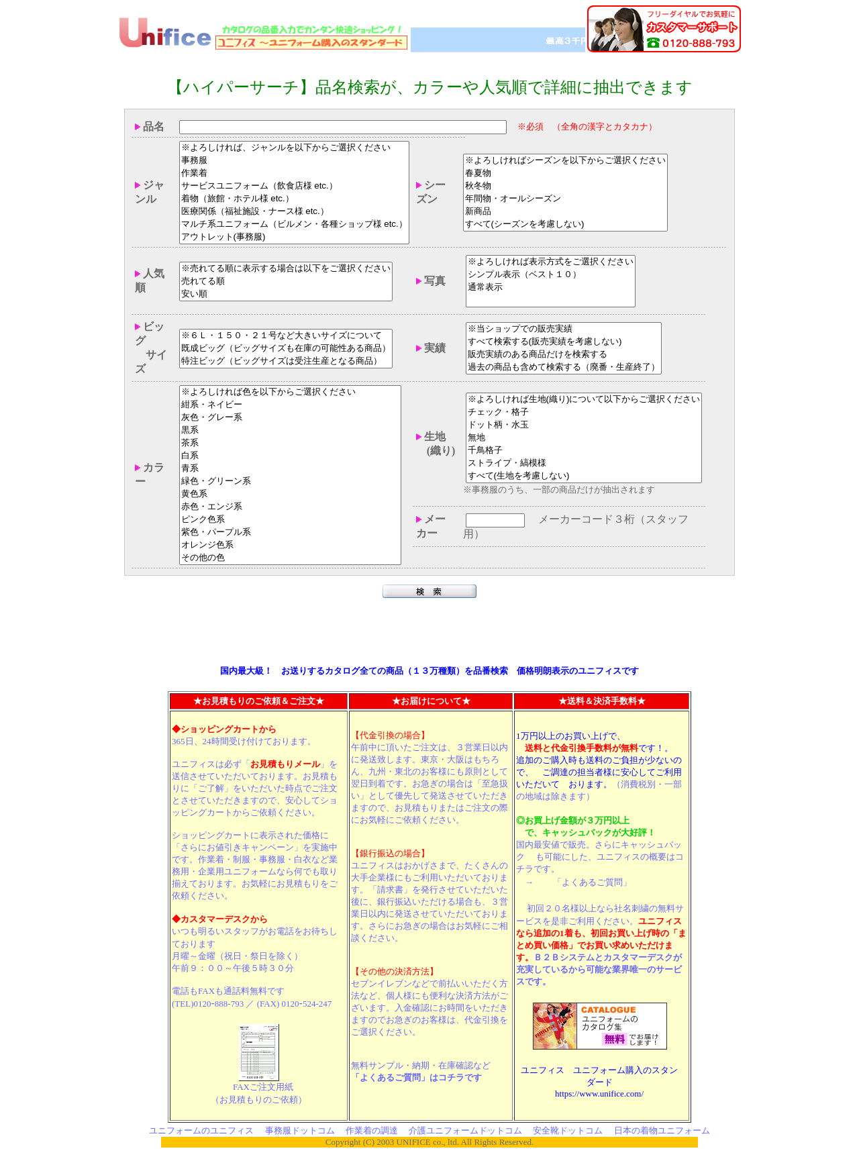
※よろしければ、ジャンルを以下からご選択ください (294, 149)
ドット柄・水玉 (584, 425)
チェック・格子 (584, 413)
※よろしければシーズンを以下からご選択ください (565, 162)
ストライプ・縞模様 (584, 464)
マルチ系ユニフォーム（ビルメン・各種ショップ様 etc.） (294, 225)
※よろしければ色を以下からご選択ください (290, 393)
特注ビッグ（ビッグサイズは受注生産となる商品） (286, 362)
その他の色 (290, 559)
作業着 (294, 174)
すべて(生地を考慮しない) (584, 476)
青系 (290, 470)
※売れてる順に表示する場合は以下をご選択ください (286, 270)
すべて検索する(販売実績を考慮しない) (563, 343)
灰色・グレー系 (290, 419)
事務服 (294, 162)
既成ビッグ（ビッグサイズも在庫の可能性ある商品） (286, 350)
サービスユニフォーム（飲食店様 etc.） (294, 187)
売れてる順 (286, 282)
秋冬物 (565, 187)
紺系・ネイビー (290, 406)
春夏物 (565, 174)
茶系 (290, 444)
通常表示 (550, 289)
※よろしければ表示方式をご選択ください (550, 263)
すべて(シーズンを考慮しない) (565, 225)
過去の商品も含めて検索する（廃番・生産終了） (563, 368)
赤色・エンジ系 (290, 508)
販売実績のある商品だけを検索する (563, 356)
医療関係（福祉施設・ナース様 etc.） (294, 213)
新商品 (565, 213)
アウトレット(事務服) (294, 238)
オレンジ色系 (290, 546)
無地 (584, 438)
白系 (290, 457)
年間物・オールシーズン (565, 200)
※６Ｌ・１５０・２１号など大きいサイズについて (286, 337)
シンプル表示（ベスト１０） (550, 276)
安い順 (286, 295)
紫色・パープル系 (290, 533)
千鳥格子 (584, 451)
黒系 (290, 431)
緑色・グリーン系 (290, 482)
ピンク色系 (290, 521)
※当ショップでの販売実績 (563, 330)
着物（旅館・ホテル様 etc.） (294, 200)
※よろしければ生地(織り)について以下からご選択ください (584, 400)
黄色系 (290, 495)
